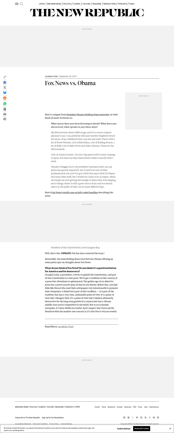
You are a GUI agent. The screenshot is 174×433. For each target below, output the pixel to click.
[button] (5, 77)
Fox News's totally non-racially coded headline (74, 192)
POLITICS (67, 4)
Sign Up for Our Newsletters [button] (53, 417)
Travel (104, 407)
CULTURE (86, 4)
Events (97, 407)
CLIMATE (76, 4)
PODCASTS (122, 4)
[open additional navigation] (17, 3)
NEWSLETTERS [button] (109, 4)
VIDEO (131, 4)
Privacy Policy (54, 424)
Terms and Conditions (40, 424)
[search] (21, 4)
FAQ (134, 407)
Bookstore (111, 407)
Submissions (154, 407)
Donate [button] (119, 407)
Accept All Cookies (141, 429)
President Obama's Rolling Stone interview (88, 114)
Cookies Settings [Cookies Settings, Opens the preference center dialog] (123, 429)
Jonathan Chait (51, 76)
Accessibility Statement (23, 424)
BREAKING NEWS (54, 4)
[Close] (170, 428)
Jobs (146, 407)
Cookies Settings (66, 424)
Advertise (127, 407)
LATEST (42, 4)
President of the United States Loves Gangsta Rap (75, 247)
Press (140, 407)
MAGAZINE (96, 4)
